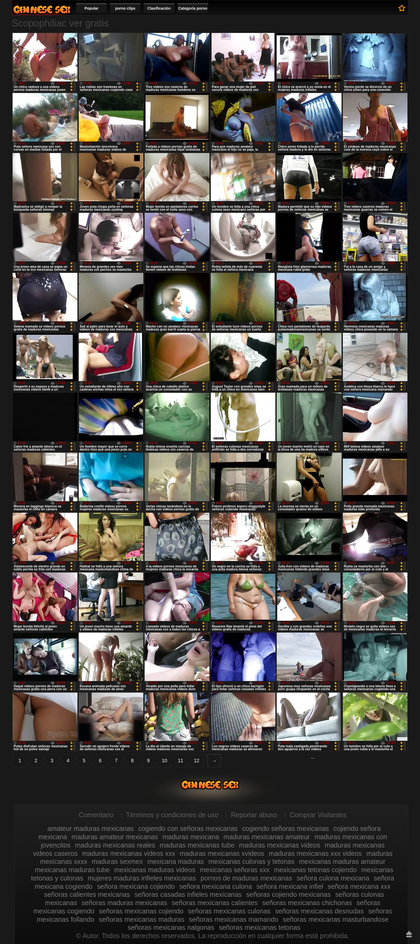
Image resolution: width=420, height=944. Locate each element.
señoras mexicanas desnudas (319, 911)
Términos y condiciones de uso (172, 815)
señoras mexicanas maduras (142, 919)
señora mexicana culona (215, 886)
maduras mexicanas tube (197, 845)
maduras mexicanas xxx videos (315, 853)
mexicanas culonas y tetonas (251, 861)
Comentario (96, 815)
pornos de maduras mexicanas (246, 878)
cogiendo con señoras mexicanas (188, 828)
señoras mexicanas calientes (215, 902)
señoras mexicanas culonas (229, 911)
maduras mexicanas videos (279, 845)
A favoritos (402, 8)
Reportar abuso (254, 815)
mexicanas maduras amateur (342, 861)
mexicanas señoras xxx (234, 870)
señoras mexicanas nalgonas (171, 927)
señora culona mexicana (333, 878)
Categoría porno (192, 8)
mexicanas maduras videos (154, 870)
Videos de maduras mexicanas (41, 9)
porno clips (125, 8)
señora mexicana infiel (290, 886)
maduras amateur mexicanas (115, 837)
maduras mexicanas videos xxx (128, 853)
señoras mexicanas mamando (233, 919)
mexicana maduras (175, 861)
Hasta (409, 934)
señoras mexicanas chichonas (307, 902)
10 (164, 760)
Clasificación (158, 8)
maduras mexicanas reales (115, 845)
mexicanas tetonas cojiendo (315, 870)
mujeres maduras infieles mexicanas (142, 878)
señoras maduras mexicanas (124, 902)
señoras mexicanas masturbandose (336, 919)
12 (196, 760)
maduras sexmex (117, 861)
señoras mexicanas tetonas (259, 927)
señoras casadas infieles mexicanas (188, 894)
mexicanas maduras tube (72, 870)
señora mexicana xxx (359, 886)
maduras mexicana (190, 837)
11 (180, 760)
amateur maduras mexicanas (90, 828)
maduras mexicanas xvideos (222, 853)
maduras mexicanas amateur (267, 837)
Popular (91, 8)
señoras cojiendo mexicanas (288, 894)
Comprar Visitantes (318, 815)
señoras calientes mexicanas (87, 894)
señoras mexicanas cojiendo (141, 911)
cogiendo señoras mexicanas (285, 828)
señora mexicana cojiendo (136, 886)
